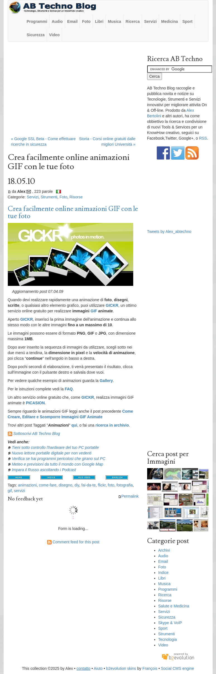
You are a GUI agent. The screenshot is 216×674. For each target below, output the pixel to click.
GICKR (112, 305)
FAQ (69, 389)
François (149, 668)
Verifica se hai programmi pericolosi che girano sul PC (58, 458)
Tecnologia (167, 639)
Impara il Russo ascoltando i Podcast (44, 470)
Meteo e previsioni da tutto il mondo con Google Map (57, 464)
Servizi (150, 21)
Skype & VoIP (170, 623)
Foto (86, 21)
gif (10, 490)
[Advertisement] (73, 92)
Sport (187, 21)
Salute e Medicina (173, 606)
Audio (57, 21)
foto (111, 485)
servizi (19, 490)
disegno (65, 485)
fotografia (125, 485)
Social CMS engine (177, 668)
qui (74, 425)
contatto (83, 668)
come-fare (48, 485)
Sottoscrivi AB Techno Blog (36, 433)
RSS (203, 138)
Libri (99, 21)
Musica (114, 21)
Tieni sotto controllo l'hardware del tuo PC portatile (55, 447)
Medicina (169, 21)
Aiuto (98, 668)
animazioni (27, 485)
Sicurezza (36, 35)
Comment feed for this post (73, 542)
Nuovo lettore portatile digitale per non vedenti (51, 453)
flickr (102, 485)
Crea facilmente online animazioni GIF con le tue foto (73, 212)
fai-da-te (88, 485)
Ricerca (133, 21)
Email (72, 21)
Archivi (164, 550)
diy (76, 485)
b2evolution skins (121, 668)
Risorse (75, 197)
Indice (163, 572)
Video (54, 35)
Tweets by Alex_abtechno (169, 231)
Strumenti (49, 197)
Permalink (128, 496)
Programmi (37, 21)
